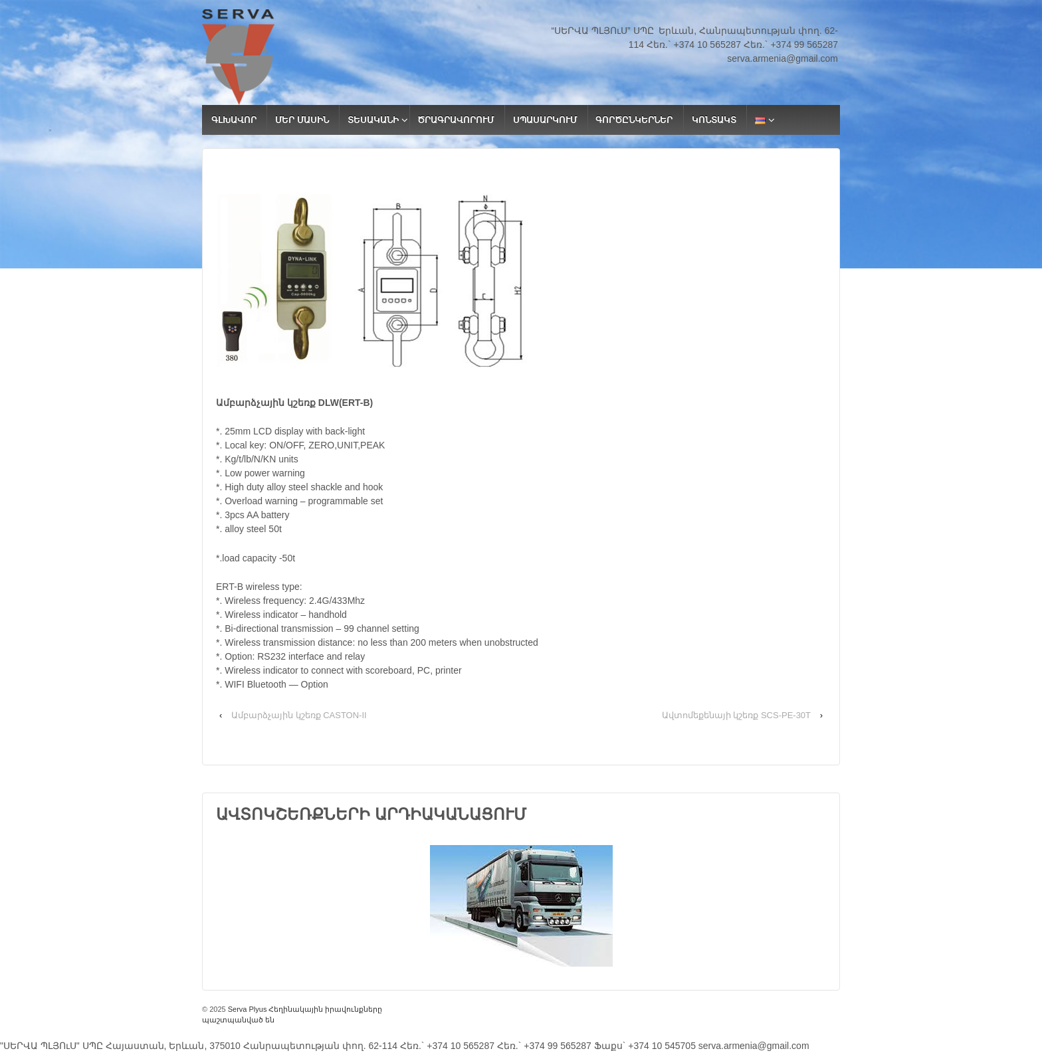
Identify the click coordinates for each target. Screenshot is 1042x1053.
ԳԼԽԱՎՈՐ (234, 120)
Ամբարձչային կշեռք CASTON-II (299, 715)
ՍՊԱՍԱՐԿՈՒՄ (545, 120)
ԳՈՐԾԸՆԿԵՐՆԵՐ (634, 120)
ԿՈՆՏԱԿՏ (714, 120)
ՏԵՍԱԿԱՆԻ (373, 120)
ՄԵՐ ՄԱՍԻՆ (302, 120)
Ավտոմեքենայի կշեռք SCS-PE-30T (736, 715)
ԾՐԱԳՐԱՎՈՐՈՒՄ (455, 120)
